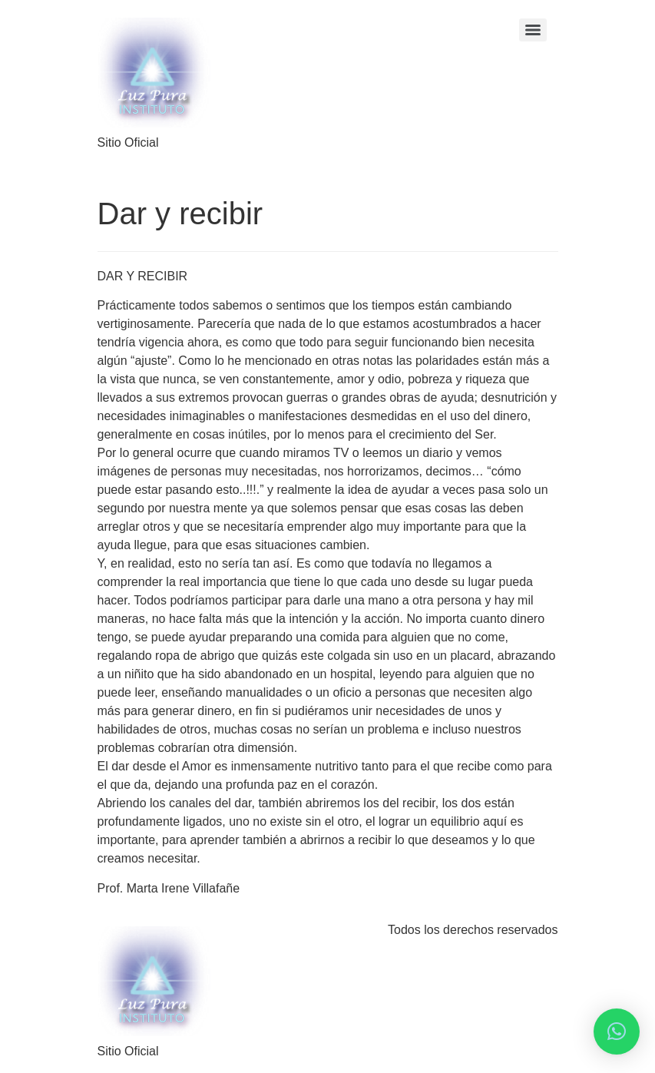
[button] (617, 1031)
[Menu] (533, 29)
